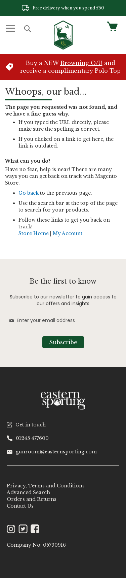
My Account (67, 233)
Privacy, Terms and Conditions (46, 486)
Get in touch (26, 425)
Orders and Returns (31, 499)
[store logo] (63, 35)
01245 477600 (28, 438)
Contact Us (20, 506)
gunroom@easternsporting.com (52, 452)
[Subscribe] (63, 342)
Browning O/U (81, 63)
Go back (28, 193)
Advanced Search (28, 492)
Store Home (33, 233)
